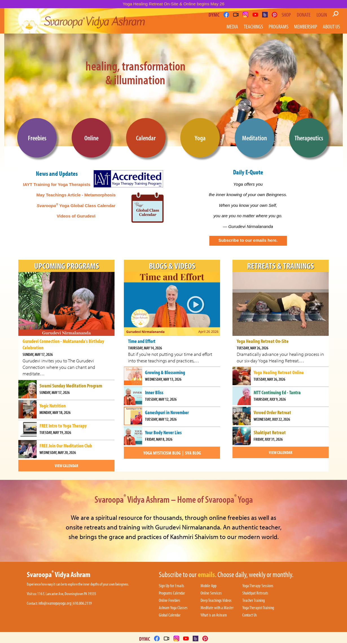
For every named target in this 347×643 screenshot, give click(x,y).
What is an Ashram (214, 615)
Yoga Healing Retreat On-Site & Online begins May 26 (174, 3)
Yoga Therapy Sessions (257, 585)
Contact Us (249, 615)
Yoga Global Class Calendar (76, 205)
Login (322, 14)
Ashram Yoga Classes (173, 607)
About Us (331, 26)
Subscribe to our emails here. (248, 240)
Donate (304, 14)
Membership (305, 26)
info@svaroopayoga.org (54, 603)
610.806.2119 (82, 603)
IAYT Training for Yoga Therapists (57, 184)
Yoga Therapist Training (258, 607)
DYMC (213, 14)
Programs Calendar (172, 593)
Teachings (253, 26)
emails (206, 575)
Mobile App (208, 585)
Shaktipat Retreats (255, 593)
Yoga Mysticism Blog (162, 453)
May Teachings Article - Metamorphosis (76, 194)
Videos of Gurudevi (76, 216)
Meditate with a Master (217, 607)
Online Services (211, 593)
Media (232, 26)
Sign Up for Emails (171, 585)
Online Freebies (169, 600)
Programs (278, 26)
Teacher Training (253, 600)
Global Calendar (170, 615)
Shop (286, 14)
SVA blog (193, 453)
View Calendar (66, 465)
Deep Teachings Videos (216, 600)
